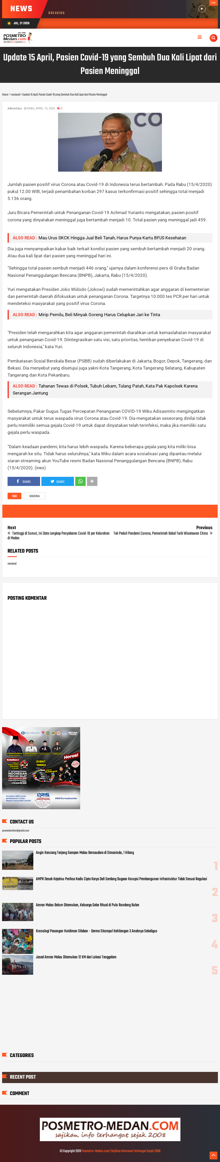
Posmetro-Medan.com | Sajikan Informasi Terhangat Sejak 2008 (120, 1151)
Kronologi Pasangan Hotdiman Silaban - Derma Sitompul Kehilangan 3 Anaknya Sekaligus (96, 931)
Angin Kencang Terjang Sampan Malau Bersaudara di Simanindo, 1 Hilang (85, 852)
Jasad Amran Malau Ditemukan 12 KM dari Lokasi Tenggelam (76, 957)
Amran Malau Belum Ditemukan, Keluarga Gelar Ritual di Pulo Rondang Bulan (87, 905)
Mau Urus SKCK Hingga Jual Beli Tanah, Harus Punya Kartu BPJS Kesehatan (112, 237)
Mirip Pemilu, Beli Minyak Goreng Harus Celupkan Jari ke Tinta (99, 314)
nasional (34, 496)
